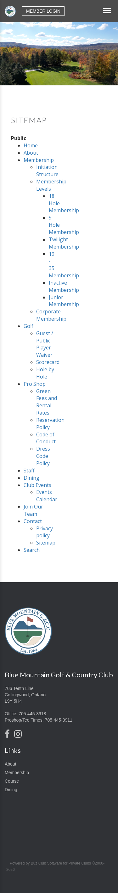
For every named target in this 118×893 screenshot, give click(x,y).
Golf (28, 326)
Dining (31, 477)
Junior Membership (64, 301)
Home (31, 145)
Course (12, 781)
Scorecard (47, 362)
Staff (29, 470)
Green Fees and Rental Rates (46, 402)
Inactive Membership (64, 286)
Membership (39, 160)
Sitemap (45, 542)
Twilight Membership (64, 243)
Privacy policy (44, 532)
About (31, 152)
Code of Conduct (46, 438)
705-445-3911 (58, 720)
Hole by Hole (45, 373)
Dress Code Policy (43, 456)
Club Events (37, 485)
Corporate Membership (51, 315)
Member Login (43, 11)
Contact (33, 521)
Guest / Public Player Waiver (44, 344)
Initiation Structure (47, 170)
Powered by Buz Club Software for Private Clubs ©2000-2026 (55, 866)
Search (32, 549)
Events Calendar (46, 496)
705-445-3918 (32, 713)
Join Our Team (33, 510)
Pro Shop (35, 383)
